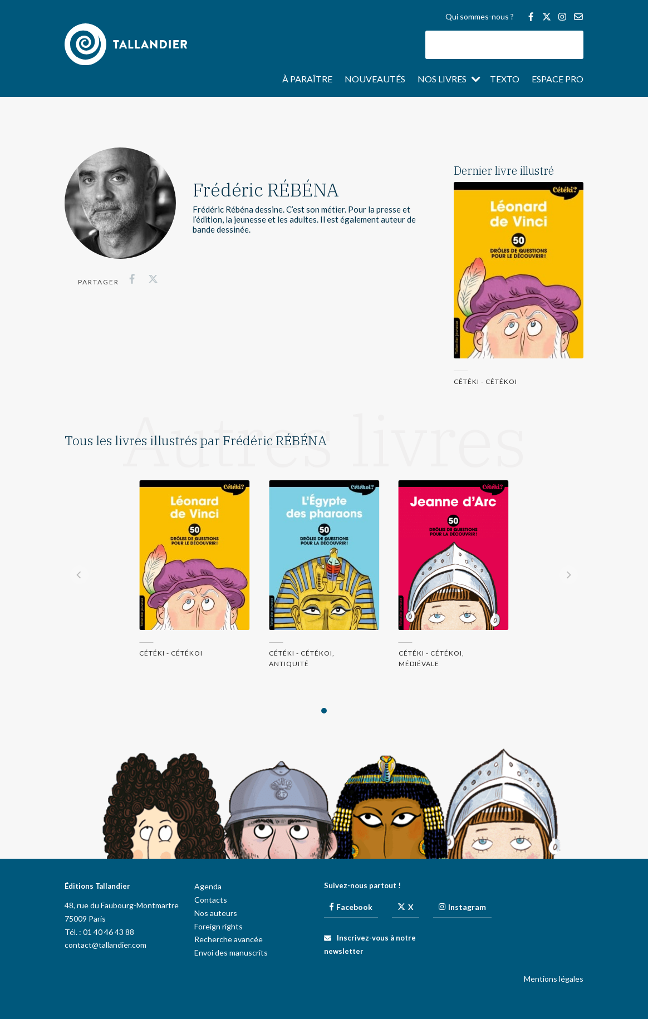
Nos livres (442, 79)
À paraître (307, 79)
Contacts (210, 899)
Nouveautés (375, 79)
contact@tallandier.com (105, 944)
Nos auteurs (215, 913)
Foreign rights (218, 926)
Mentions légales (553, 978)
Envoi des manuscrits (231, 952)
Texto (504, 79)
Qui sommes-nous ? (479, 17)
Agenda (208, 886)
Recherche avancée (228, 939)
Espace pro (557, 79)
